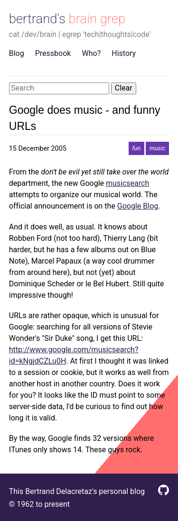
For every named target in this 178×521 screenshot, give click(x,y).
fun (136, 148)
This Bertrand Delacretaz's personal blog (77, 491)
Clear (123, 87)
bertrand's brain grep (67, 19)
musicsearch (127, 183)
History (124, 53)
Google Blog (137, 205)
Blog (16, 53)
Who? (91, 53)
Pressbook (53, 53)
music (158, 148)
